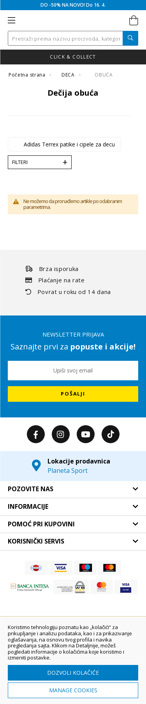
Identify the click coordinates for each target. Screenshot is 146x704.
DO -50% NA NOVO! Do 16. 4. (73, 5)
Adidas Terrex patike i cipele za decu (69, 144)
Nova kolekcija (42, 56)
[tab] (73, 489)
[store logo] (72, 20)
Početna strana (28, 74)
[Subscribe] (73, 394)
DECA (69, 74)
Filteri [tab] (20, 162)
